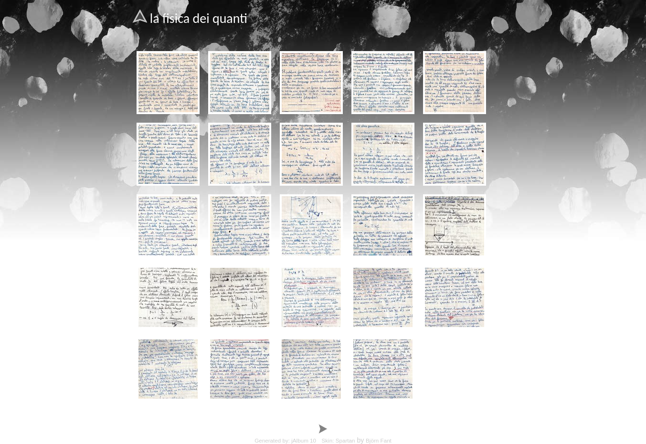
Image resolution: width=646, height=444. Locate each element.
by (344, 440)
